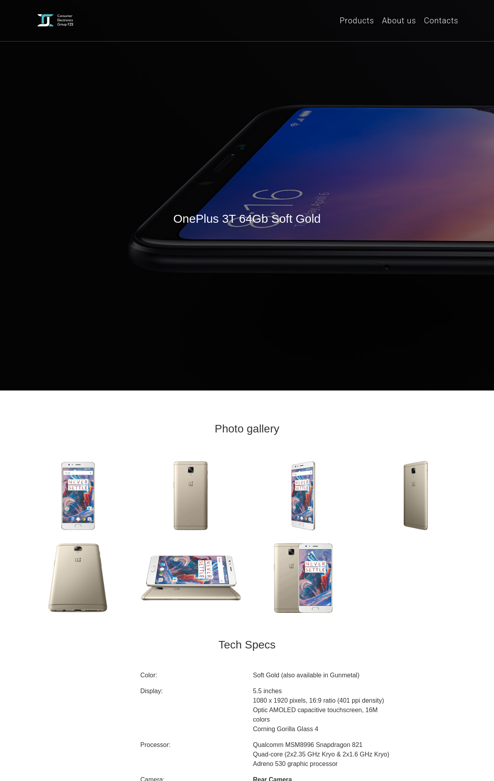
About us (399, 20)
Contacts (441, 20)
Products (357, 20)
